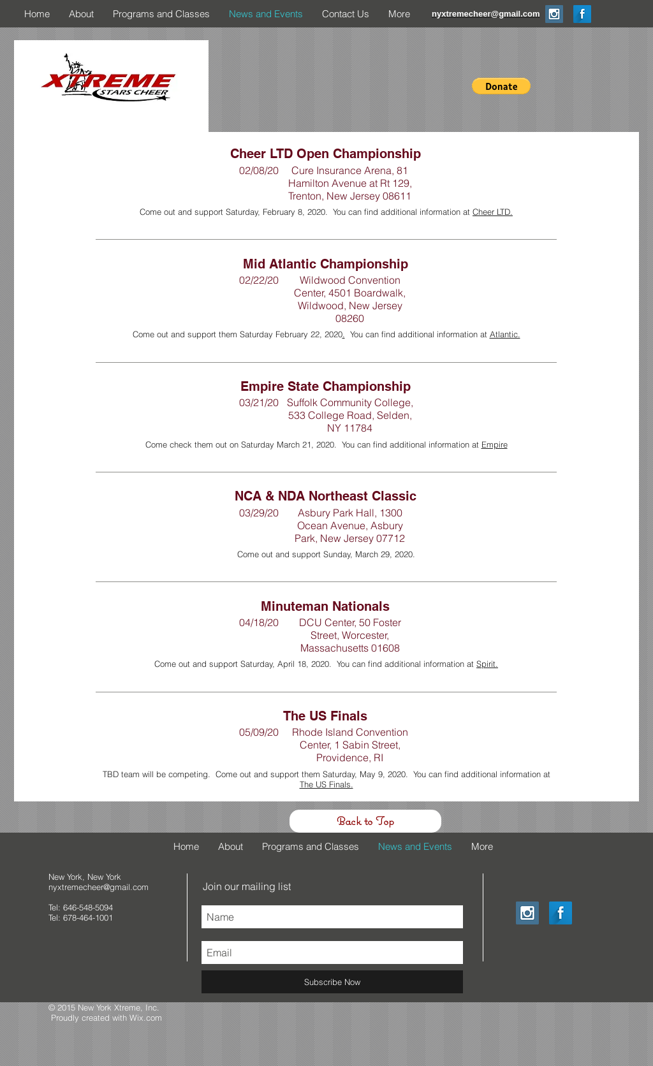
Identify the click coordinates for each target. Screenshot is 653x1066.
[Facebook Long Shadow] (582, 14)
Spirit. (487, 664)
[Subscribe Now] (332, 981)
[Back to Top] (365, 821)
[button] (501, 86)
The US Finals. (326, 784)
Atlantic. (505, 334)
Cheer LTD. (493, 212)
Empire (494, 444)
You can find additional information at (417, 334)
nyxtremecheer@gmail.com (98, 887)
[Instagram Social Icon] (554, 14)
